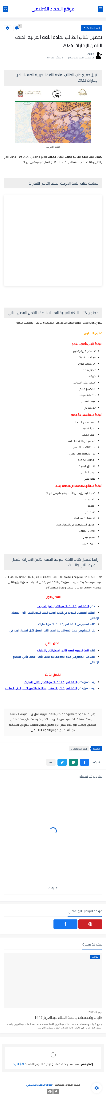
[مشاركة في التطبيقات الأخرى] (51, 762)
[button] (84, 762)
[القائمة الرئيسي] (100, 9)
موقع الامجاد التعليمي (53, 9)
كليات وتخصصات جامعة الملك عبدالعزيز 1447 (68, 1018)
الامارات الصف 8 (92, 28)
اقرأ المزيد (18, 1064)
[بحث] (5, 9)
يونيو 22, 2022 (95, 1012)
